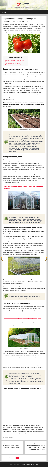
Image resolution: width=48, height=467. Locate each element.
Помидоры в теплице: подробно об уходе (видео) (16, 64)
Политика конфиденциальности (30, 464)
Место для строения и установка (12, 63)
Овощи (6, 437)
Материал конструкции (10, 61)
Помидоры (10, 437)
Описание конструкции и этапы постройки (14, 60)
